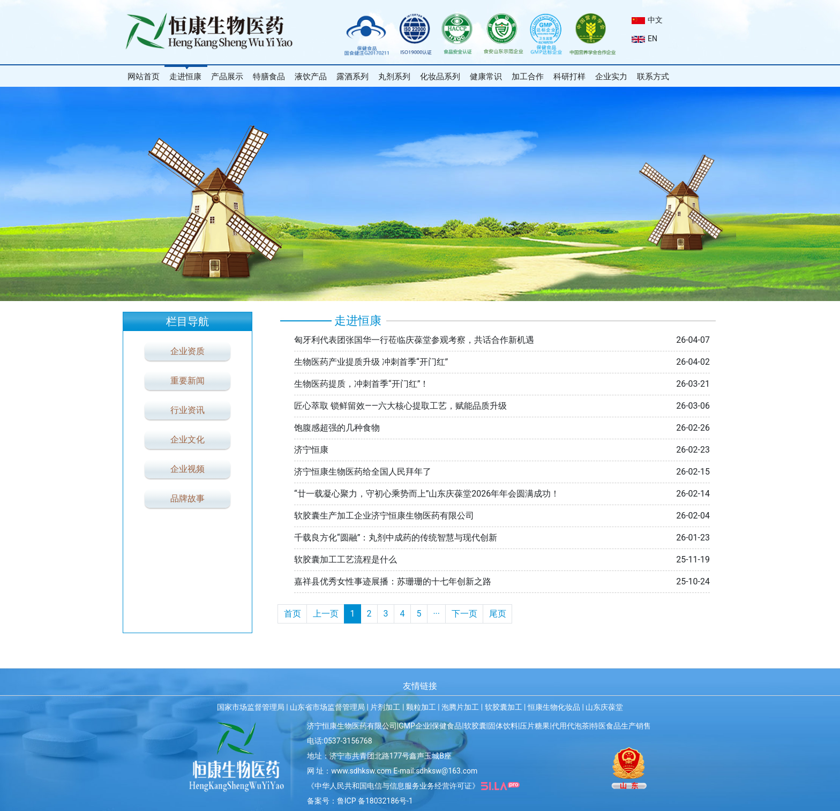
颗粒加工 (421, 707)
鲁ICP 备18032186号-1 (375, 801)
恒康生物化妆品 (554, 707)
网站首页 (144, 76)
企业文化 (187, 439)
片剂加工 (385, 707)
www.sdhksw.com (361, 771)
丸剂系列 (394, 76)
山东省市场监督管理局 (327, 707)
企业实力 (611, 76)
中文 (647, 20)
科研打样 (569, 76)
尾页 (497, 614)
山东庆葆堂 (604, 707)
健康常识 (486, 76)
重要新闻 (187, 381)
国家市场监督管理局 (250, 707)
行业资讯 (187, 410)
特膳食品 (269, 76)
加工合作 (528, 76)
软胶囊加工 (503, 707)
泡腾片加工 (460, 707)
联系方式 (653, 76)
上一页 (326, 614)
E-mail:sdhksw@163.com (435, 771)
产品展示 (227, 76)
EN (644, 38)
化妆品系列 (440, 76)
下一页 (464, 614)
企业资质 (187, 351)
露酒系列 (352, 76)
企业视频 (187, 469)
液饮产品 (311, 76)
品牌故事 (187, 498)
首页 (292, 614)
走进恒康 (185, 76)
